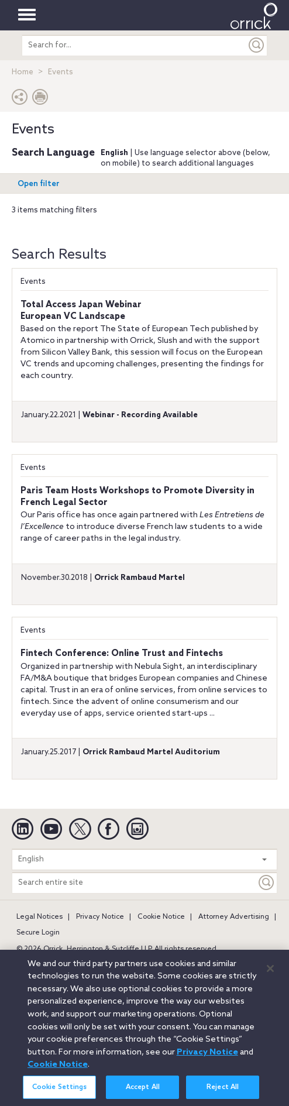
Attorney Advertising (233, 917)
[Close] (270, 973)
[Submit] (256, 45)
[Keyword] (266, 883)
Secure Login (38, 933)
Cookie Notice (161, 917)
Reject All (223, 1092)
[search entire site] (134, 45)
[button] (20, 99)
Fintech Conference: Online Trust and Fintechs (121, 653)
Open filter (39, 184)
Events (33, 281)
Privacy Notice (100, 917)
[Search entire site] (134, 883)
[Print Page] (40, 99)
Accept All (143, 1092)
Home (22, 72)
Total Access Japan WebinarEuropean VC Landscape (81, 311)
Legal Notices (39, 917)
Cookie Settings (59, 1092)
